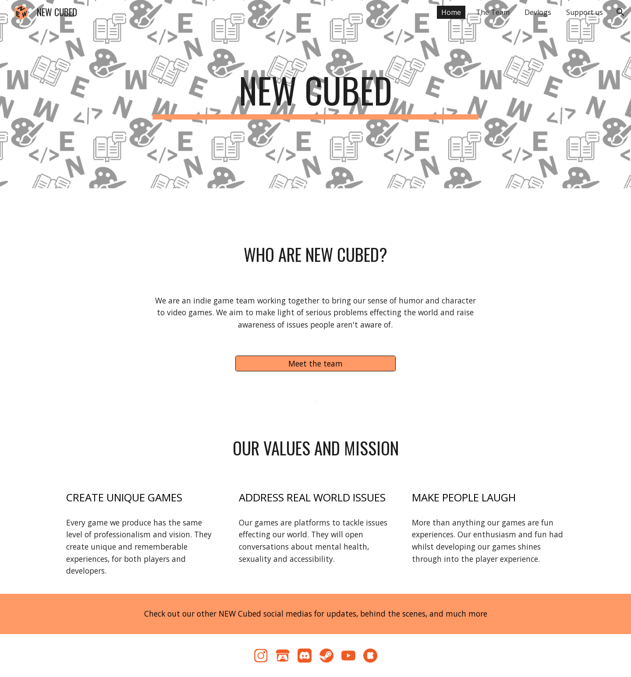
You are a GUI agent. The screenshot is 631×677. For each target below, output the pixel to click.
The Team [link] (493, 12)
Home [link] (451, 12)
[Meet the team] (315, 363)
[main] (315, 94)
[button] (620, 12)
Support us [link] (584, 12)
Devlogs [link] (538, 12)
